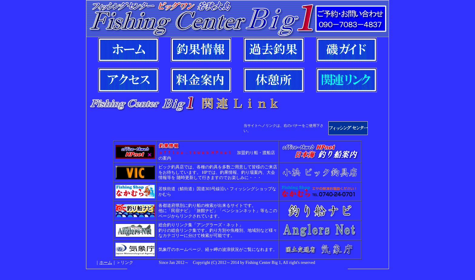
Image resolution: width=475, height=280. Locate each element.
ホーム (105, 262)
